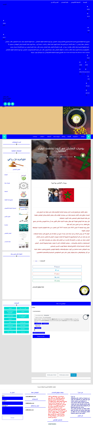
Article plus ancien (64, 360)
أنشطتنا (49, 136)
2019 (86, 65)
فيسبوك (37, 266)
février (88, 86)
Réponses (37, 311)
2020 (4, 23)
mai (89, 30)
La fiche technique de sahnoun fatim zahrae (77, 52)
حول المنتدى (23, 322)
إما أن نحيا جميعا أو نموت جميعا (39, 52)
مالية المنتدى (64, 2)
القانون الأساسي (16, 169)
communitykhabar (45, 306)
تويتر (49, 266)
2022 (88, 9)
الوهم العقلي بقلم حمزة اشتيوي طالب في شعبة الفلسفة (46, 50)
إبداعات (34, 136)
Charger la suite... (41, 322)
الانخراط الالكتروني (75, 2)
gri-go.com (76, 306)
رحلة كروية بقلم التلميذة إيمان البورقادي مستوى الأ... (22, 44)
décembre (82, 72)
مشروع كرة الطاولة (85, 41)
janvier (88, 93)
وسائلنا (63, 136)
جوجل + (60, 266)
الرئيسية (85, 2)
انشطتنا (6, 191)
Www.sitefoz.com (54, 157)
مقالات (42, 136)
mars (88, 58)
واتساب (84, 266)
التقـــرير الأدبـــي (54, 2)
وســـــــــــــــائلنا (10, 331)
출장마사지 (54, 304)
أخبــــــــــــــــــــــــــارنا (23, 308)
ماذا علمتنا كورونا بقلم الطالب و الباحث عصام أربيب (49, 44)
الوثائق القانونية (10, 315)
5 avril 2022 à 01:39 (39, 300)
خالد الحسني (6, 425)
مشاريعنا (75, 136)
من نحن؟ (23, 331)
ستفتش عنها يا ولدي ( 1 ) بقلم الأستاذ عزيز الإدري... (76, 44)
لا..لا (63, 52)
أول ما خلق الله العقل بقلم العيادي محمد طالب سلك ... (48, 47)
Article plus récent (51, 360)
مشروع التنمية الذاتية (74, 41)
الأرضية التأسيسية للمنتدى (22, 316)
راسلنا (10, 322)
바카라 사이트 (68, 304)
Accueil (73, 360)
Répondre (38, 309)
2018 (80, 65)
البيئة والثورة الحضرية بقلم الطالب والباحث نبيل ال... (76, 47)
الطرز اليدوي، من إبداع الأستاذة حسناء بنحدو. (22, 47)
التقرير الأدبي (7, 216)
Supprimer (45, 309)
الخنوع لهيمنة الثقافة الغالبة (55, 52)
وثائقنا (82, 136)
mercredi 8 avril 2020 (67, 157)
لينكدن (71, 266)
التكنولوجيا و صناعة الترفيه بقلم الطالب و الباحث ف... (76, 50)
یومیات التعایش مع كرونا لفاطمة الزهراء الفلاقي (48, 41)
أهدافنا (69, 136)
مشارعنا (6, 225)
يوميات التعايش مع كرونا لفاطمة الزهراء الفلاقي (18, 50)
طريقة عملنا (56, 136)
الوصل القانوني (8, 233)
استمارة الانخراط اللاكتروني (10, 208)
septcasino (64, 306)
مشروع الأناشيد (65, 41)
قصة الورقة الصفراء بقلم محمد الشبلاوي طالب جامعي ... (20, 41)
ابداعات (22, 311)
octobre (87, 72)
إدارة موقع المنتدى (38, 272)
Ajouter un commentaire (38, 318)
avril (88, 16)
